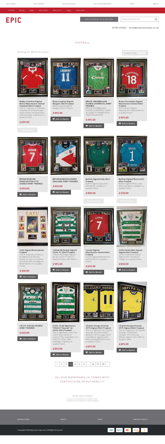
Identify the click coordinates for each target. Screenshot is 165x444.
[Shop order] (135, 53)
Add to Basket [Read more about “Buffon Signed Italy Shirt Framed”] (93, 206)
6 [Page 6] (83, 373)
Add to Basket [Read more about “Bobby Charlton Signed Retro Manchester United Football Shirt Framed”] (27, 134)
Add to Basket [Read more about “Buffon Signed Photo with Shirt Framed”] (126, 206)
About (156, 4)
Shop (132, 4)
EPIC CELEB (11, 4)
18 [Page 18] (103, 373)
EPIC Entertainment (103, 4)
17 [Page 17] (98, 373)
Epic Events (39, 4)
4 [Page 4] (75, 373)
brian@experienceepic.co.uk (144, 27)
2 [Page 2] (66, 373)
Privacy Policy (141, 428)
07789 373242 (119, 27)
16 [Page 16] (93, 373)
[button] (156, 19)
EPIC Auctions (69, 4)
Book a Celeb (23, 428)
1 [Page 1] (61, 373)
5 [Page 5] (79, 373)
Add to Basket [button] (62, 120)
